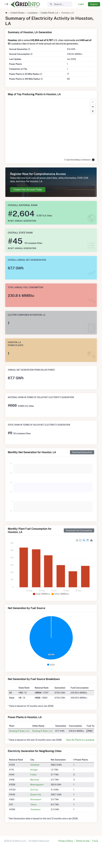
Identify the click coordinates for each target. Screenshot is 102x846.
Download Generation (82, 452)
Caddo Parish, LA (49, 12)
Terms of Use (82, 841)
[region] (51, 130)
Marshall (34, 779)
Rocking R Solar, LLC (19, 731)
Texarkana (35, 809)
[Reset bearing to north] (92, 111)
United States (17, 12)
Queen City (35, 794)
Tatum (33, 804)
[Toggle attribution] (93, 160)
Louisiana (32, 12)
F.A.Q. (95, 841)
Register (94, 4)
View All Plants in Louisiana (80, 740)
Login (81, 4)
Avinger (34, 769)
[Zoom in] (92, 102)
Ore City (34, 789)
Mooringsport (37, 784)
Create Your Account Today (28, 189)
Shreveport (35, 799)
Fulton (33, 774)
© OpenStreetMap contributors (77, 160)
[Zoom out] (92, 106)
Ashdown (35, 764)
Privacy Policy (65, 841)
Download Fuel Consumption (79, 530)
